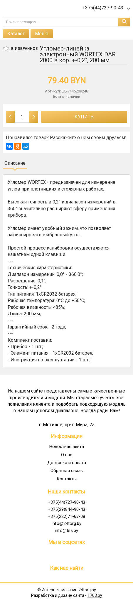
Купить (84, 116)
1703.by (94, 595)
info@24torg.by (66, 523)
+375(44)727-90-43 (66, 502)
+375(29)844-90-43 (66, 509)
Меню (41, 33)
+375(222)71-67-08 (66, 516)
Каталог (16, 33)
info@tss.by (66, 530)
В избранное (20, 48)
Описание (15, 163)
